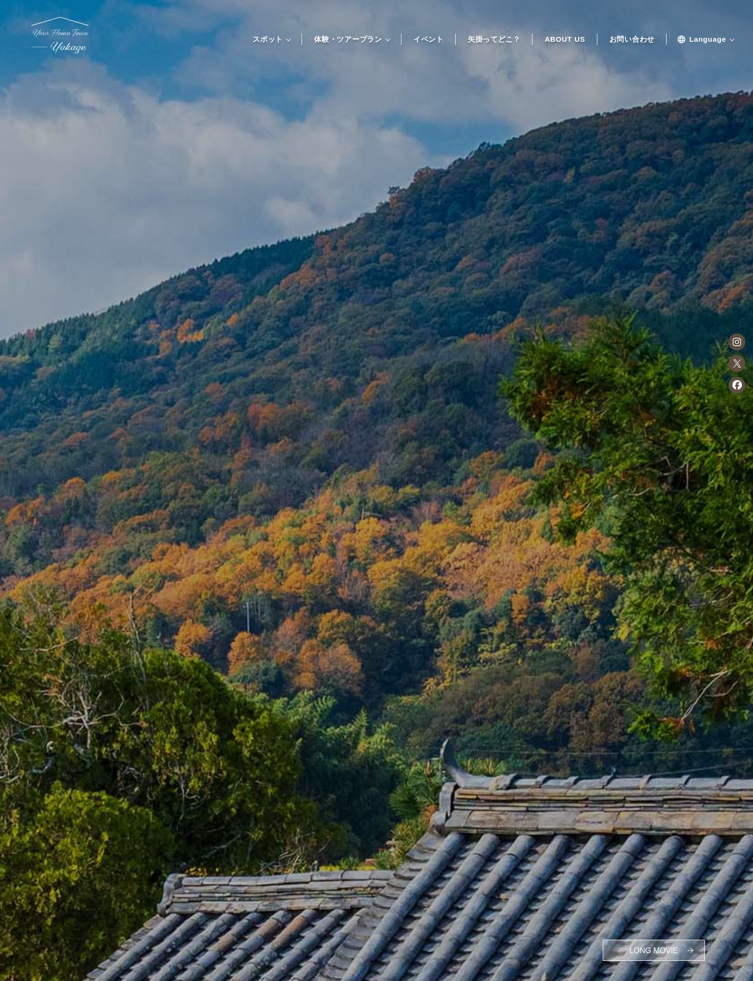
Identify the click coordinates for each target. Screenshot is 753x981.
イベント (428, 39)
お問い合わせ (632, 39)
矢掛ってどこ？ (494, 39)
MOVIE (654, 950)
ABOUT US (565, 39)
